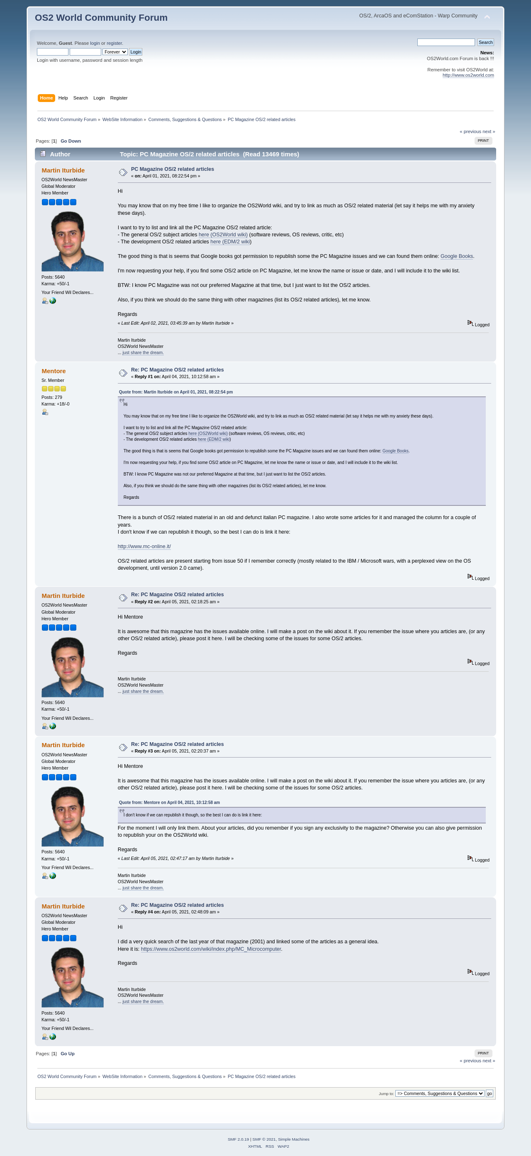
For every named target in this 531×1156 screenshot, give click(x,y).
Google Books (457, 256)
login (95, 43)
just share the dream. (143, 352)
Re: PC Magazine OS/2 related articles (177, 370)
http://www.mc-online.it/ (144, 546)
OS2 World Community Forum (101, 17)
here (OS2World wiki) (223, 235)
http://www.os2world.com (468, 75)
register (114, 43)
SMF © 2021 (264, 1139)
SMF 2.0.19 (238, 1139)
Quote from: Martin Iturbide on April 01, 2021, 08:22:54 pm (176, 392)
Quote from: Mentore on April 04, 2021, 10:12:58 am (169, 802)
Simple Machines (293, 1139)
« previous (470, 131)
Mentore (53, 370)
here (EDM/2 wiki (230, 242)
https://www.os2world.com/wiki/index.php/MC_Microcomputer (211, 949)
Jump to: (386, 1093)
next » (488, 131)
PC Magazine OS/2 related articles (172, 169)
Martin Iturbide (63, 170)
